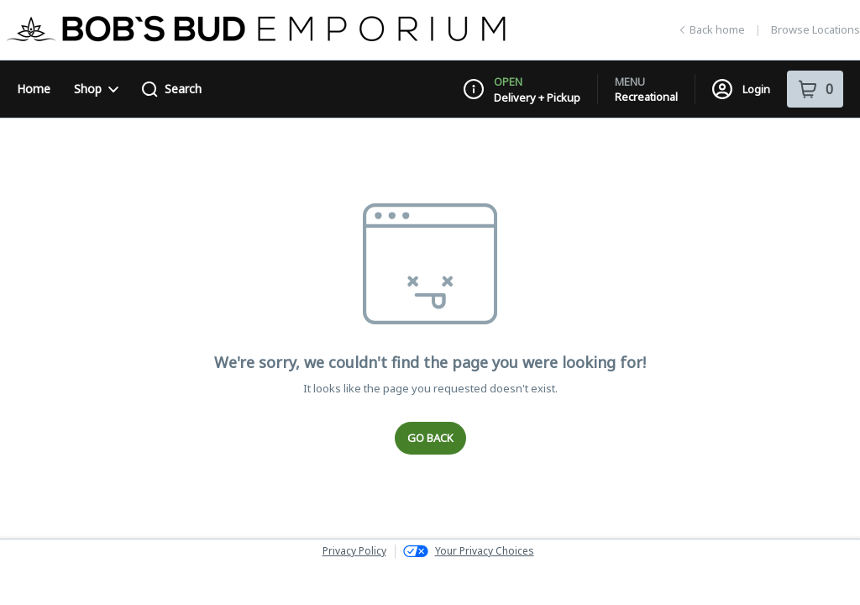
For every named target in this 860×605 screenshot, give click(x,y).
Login (741, 89)
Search (172, 89)
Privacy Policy (354, 551)
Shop (96, 89)
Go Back (430, 437)
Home (33, 89)
